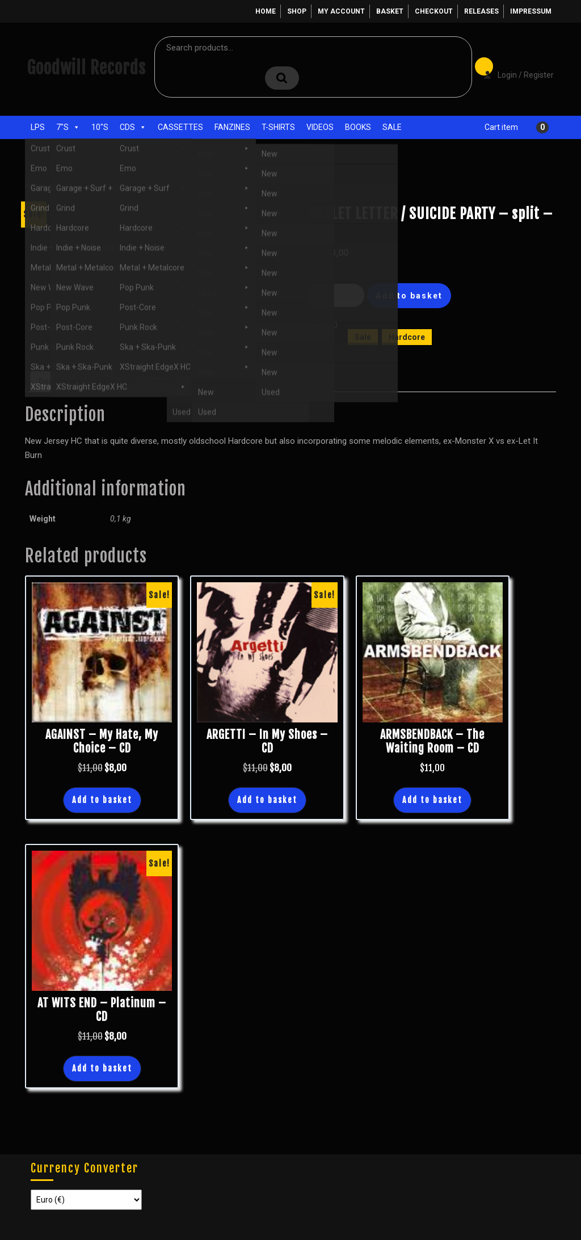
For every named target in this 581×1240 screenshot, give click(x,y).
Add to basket (409, 295)
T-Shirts (278, 127)
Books (358, 127)
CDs (133, 127)
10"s (99, 127)
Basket (389, 11)
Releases (481, 11)
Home (265, 11)
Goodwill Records (86, 67)
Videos (320, 127)
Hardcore (407, 337)
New (381, 349)
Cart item (501, 127)
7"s (68, 127)
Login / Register (513, 66)
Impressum (530, 11)
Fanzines (232, 127)
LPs (38, 127)
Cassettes (180, 127)
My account (341, 11)
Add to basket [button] (102, 800)
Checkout (434, 11)
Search (282, 78)
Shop (296, 11)
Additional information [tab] (139, 381)
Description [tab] (61, 381)
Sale (392, 127)
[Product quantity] (333, 295)
